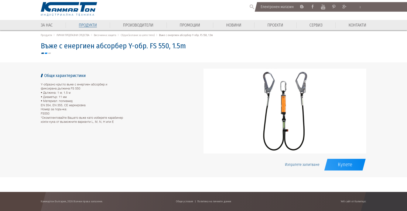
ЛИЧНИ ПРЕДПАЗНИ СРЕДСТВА (73, 35)
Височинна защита (105, 35)
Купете (345, 165)
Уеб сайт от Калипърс (353, 201)
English (356, 7)
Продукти (46, 35)
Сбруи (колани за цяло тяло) (138, 35)
